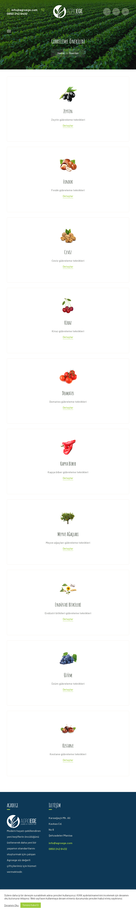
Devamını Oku (11, 905)
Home (61, 53)
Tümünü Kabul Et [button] (30, 905)
